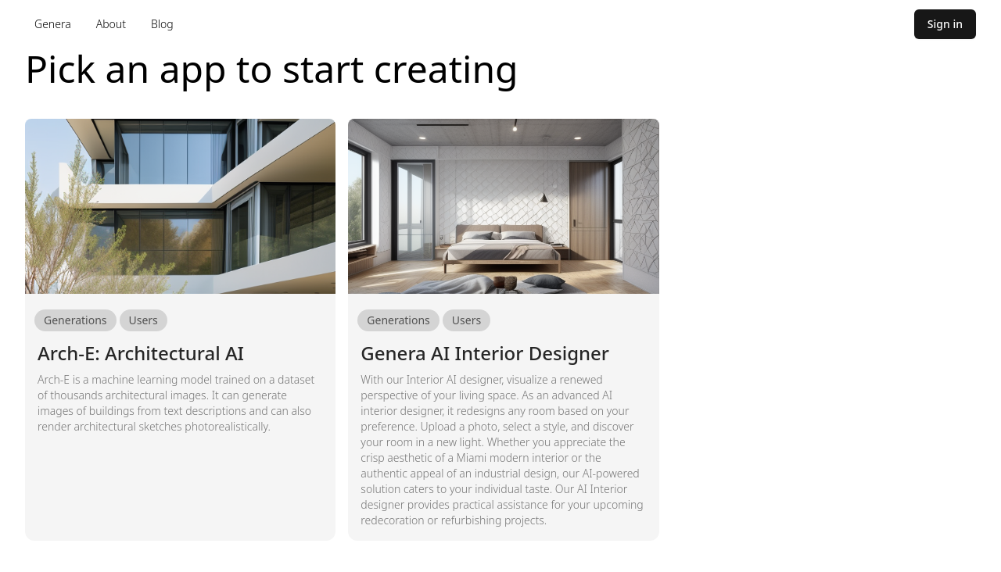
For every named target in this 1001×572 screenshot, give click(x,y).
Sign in (945, 23)
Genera (52, 23)
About (111, 23)
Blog (162, 23)
